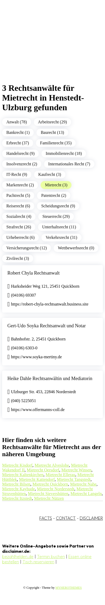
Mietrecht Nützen (49, 498)
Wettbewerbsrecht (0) (76, 248)
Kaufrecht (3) (49, 174)
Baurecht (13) (52, 132)
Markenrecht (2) (20, 185)
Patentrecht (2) (53, 195)
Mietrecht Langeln (86, 493)
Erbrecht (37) (17, 143)
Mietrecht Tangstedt (74, 479)
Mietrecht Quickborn (50, 484)
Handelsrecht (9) (20, 153)
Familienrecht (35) (56, 143)
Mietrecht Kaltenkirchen (23, 474)
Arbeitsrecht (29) (52, 122)
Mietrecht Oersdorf (43, 470)
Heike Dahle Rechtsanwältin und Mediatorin (49, 378)
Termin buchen (51, 556)
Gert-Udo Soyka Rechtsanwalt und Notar (46, 325)
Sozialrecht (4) (18, 216)
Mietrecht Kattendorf (37, 479)
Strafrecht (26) (18, 227)
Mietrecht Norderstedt (55, 489)
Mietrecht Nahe (83, 484)
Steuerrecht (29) (56, 216)
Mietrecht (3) (56, 185)
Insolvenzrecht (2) (21, 164)
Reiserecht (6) (18, 206)
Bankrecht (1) (18, 132)
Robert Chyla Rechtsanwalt (33, 273)
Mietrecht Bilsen (16, 484)
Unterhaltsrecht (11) (59, 227)
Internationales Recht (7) (69, 164)
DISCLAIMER (91, 518)
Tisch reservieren (38, 561)
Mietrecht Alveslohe (52, 465)
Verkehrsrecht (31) (61, 237)
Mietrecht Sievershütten (48, 493)
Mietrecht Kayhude (18, 489)
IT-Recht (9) (16, 174)
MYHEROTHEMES (68, 588)
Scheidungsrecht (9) (58, 206)
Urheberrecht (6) (20, 237)
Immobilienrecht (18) (64, 153)
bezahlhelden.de (18, 556)
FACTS (45, 518)
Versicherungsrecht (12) (26, 248)
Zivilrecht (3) (17, 258)
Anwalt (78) (16, 122)
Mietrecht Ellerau (60, 474)
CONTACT (66, 518)
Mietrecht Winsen (76, 470)
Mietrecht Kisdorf (17, 465)
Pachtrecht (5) (18, 195)
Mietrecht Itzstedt (17, 498)
